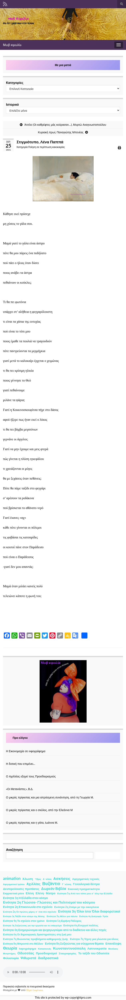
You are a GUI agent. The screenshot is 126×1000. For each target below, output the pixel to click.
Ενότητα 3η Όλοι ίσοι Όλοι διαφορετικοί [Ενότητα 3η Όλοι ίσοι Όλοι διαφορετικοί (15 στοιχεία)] (89, 911)
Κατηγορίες (14, 82)
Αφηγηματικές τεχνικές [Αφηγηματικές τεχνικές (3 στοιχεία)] (85, 879)
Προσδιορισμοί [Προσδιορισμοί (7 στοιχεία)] (46, 953)
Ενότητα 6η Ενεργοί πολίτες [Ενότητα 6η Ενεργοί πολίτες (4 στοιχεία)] (80, 925)
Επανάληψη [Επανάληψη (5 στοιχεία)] (113, 943)
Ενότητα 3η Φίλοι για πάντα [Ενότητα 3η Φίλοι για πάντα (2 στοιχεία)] (62, 916)
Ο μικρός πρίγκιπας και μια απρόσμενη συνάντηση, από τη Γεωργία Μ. (50, 797)
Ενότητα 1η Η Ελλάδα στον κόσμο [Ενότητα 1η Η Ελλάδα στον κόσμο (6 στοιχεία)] (25, 898)
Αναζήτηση (14, 849)
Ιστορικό (12, 104)
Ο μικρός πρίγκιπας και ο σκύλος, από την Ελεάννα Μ (39, 810)
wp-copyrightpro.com (78, 997)
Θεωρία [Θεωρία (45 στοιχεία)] (10, 948)
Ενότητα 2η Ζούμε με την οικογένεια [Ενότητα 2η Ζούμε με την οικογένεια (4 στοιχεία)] (76, 907)
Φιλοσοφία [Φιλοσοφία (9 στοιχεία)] (11, 958)
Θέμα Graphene (34, 990)
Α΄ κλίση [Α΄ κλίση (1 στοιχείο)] (47, 879)
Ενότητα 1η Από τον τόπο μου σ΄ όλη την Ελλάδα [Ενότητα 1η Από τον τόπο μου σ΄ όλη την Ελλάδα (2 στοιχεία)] (84, 893)
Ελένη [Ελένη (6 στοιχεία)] (30, 893)
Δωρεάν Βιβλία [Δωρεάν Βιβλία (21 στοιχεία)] (53, 889)
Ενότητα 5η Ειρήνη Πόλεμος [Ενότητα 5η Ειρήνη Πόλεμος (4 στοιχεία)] (64, 920)
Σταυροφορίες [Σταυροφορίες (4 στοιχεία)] (67, 953)
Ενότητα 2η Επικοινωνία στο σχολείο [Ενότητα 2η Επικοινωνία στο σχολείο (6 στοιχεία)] (27, 907)
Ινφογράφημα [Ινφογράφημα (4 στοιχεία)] (27, 948)
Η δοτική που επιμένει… (20, 763)
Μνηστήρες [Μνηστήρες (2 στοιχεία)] (9, 953)
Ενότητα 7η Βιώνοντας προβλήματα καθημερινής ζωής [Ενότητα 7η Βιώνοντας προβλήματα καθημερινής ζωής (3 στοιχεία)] (35, 939)
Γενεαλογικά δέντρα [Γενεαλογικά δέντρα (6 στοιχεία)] (86, 884)
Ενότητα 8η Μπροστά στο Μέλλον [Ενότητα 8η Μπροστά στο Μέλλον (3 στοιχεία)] (23, 943)
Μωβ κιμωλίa (12, 45)
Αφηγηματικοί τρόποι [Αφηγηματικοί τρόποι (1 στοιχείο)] (14, 884)
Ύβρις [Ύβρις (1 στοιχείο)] (38, 879)
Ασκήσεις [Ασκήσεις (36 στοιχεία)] (61, 878)
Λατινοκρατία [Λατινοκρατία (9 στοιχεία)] (96, 948)
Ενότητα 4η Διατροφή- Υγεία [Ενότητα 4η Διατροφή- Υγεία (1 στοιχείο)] (93, 916)
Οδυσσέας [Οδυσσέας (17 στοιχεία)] (25, 953)
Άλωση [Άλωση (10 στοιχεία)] (27, 879)
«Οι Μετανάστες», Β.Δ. (19, 789)
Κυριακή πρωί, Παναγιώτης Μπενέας (60, 132)
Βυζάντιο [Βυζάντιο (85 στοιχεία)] (51, 883)
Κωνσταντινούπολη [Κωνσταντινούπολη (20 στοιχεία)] (69, 948)
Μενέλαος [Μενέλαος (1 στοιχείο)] (113, 948)
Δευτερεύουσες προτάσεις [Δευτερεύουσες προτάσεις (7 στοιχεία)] (21, 889)
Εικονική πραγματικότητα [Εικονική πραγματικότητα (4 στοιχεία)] (84, 889)
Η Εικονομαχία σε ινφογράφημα (25, 751)
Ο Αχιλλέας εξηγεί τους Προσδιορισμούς (31, 776)
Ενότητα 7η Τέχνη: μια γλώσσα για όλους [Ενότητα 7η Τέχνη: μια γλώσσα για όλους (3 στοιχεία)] (94, 939)
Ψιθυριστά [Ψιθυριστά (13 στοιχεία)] (28, 958)
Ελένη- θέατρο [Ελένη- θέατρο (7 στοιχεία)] (45, 893)
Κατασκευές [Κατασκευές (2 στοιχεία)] (44, 948)
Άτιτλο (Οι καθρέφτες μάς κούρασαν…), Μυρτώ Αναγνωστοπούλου (65, 124)
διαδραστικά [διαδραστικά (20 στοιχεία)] (48, 958)
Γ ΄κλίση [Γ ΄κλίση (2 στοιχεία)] (66, 884)
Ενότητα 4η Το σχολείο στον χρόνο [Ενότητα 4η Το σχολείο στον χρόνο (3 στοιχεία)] (24, 920)
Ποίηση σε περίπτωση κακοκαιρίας (46, 147)
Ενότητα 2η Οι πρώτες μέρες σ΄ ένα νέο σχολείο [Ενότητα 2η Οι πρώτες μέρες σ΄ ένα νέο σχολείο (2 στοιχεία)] (29, 911)
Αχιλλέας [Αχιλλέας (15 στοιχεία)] (33, 884)
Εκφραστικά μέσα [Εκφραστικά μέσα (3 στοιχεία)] (13, 893)
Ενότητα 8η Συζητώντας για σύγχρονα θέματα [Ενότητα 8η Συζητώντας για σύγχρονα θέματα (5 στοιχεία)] (74, 943)
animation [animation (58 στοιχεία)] (12, 878)
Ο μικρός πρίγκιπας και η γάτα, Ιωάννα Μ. (32, 822)
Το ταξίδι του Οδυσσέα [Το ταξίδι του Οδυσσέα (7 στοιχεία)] (93, 953)
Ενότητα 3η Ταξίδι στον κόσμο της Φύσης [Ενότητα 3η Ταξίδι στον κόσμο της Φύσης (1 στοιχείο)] (24, 916)
